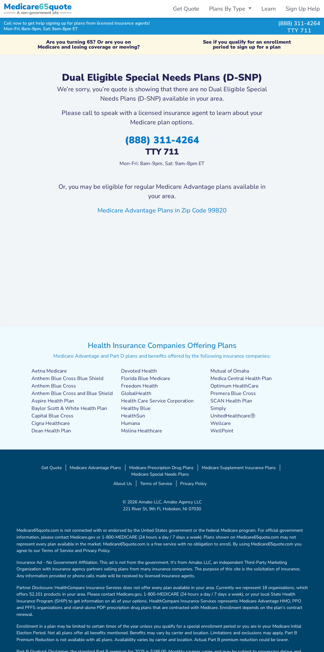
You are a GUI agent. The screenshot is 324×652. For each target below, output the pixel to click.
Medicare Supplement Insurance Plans (239, 467)
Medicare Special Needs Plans (160, 474)
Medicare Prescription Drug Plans (161, 467)
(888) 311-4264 (299, 23)
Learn (268, 8)
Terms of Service (156, 483)
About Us (122, 483)
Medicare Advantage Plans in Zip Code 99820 (162, 210)
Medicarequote (38, 6)
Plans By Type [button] (228, 8)
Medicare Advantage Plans (95, 467)
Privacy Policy (193, 483)
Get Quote (186, 8)
